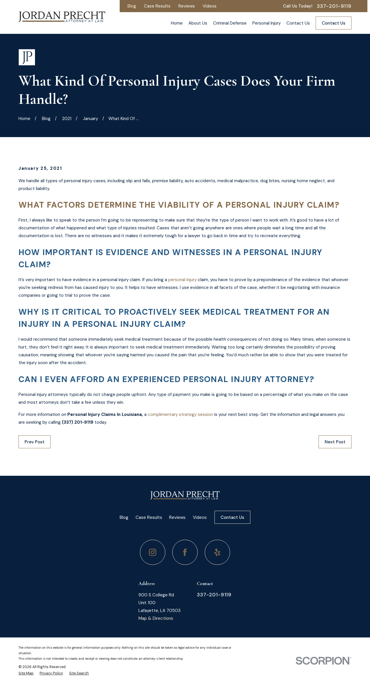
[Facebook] (185, 552)
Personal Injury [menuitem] (266, 23)
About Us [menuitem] (197, 23)
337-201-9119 (334, 6)
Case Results (157, 6)
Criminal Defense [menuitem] (230, 23)
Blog (131, 6)
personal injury (182, 280)
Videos (210, 6)
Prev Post (35, 442)
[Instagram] (152, 552)
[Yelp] (217, 552)
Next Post (335, 442)
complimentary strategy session (180, 414)
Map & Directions (155, 618)
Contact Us (333, 23)
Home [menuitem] (177, 23)
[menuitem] (26, 673)
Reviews (186, 6)
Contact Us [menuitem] (298, 23)
